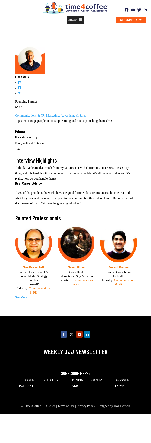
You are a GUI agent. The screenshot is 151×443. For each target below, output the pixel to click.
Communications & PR (29, 115)
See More (21, 297)
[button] (72, 20)
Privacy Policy (86, 406)
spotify (97, 380)
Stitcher (50, 380)
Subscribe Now (131, 20)
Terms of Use (66, 406)
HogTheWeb (122, 406)
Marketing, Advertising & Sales (66, 115)
